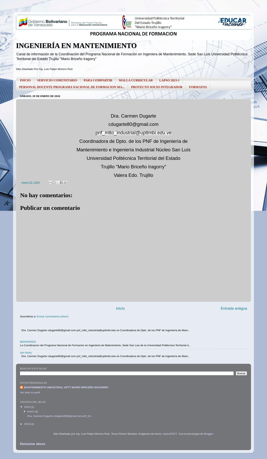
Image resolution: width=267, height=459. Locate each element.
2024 (27, 406)
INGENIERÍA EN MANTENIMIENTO (76, 46)
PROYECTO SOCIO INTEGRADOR (156, 87)
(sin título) (26, 352)
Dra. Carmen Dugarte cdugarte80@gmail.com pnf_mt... (60, 416)
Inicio (120, 308)
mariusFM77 (170, 433)
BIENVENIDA (28, 341)
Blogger (208, 433)
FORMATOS (198, 87)
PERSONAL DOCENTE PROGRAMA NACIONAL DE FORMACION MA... (72, 87)
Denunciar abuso (32, 444)
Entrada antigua (234, 308)
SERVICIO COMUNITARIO (57, 80)
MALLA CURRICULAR (136, 80)
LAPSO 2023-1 (169, 80)
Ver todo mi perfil (30, 392)
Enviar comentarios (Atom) (53, 316)
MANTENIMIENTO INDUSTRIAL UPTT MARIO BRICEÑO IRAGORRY (66, 387)
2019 (27, 423)
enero (31, 411)
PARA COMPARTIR (98, 80)
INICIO (25, 80)
